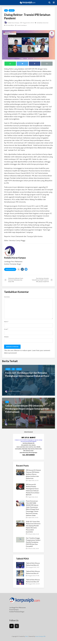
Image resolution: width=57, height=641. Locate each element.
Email (6, 329)
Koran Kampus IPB (40, 636)
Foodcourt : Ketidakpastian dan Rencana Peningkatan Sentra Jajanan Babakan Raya (27, 374)
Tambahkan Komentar (43, 23)
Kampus (19, 369)
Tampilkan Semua (10, 269)
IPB (6, 10)
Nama (6, 321)
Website (6, 336)
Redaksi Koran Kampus (12, 23)
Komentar (7, 297)
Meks (26, 636)
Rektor (12, 10)
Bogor (8, 369)
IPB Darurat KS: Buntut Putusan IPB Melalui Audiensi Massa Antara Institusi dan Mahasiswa (33, 474)
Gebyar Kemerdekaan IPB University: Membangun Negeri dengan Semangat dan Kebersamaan (27, 408)
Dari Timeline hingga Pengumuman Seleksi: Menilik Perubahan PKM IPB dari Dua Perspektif (33, 542)
